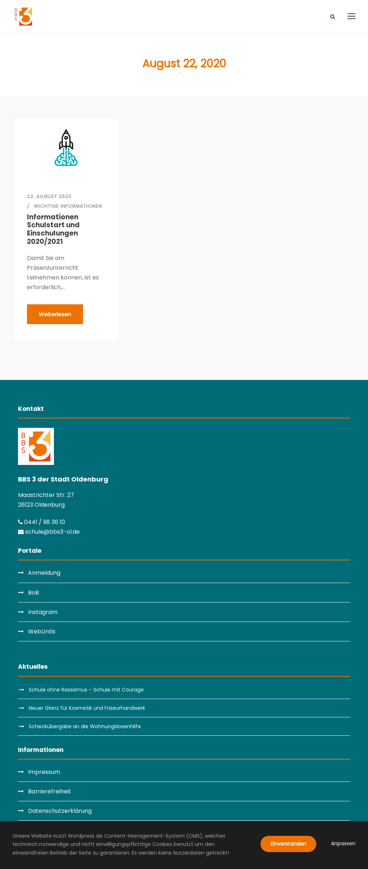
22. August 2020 (49, 196)
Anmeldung (44, 573)
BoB (33, 592)
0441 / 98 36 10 (41, 522)
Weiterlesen (55, 314)
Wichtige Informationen (68, 206)
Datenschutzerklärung (60, 811)
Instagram (43, 612)
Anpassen (343, 843)
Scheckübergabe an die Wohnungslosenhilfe (85, 726)
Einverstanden (288, 843)
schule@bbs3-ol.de (49, 532)
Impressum (44, 772)
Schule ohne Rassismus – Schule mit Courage (86, 689)
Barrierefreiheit (49, 791)
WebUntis (41, 631)
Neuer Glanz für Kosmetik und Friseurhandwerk (87, 708)
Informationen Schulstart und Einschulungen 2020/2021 (53, 229)
